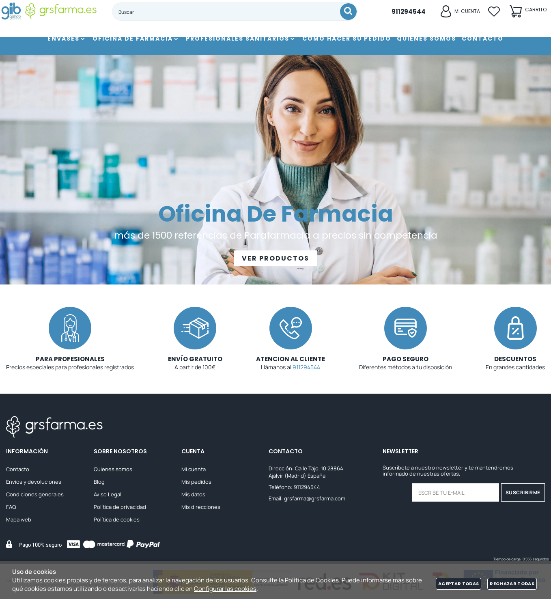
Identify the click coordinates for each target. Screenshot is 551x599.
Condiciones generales (35, 494)
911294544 (306, 367)
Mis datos (193, 494)
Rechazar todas (512, 583)
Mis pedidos (196, 481)
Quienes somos (113, 469)
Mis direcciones (200, 507)
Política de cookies (117, 519)
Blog (99, 481)
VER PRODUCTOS (275, 258)
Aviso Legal (107, 494)
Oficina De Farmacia (275, 213)
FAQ (11, 507)
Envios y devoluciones (33, 481)
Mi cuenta (193, 469)
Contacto (17, 469)
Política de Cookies (312, 580)
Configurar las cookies (225, 588)
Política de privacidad (120, 507)
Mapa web (18, 519)
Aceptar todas (458, 583)
